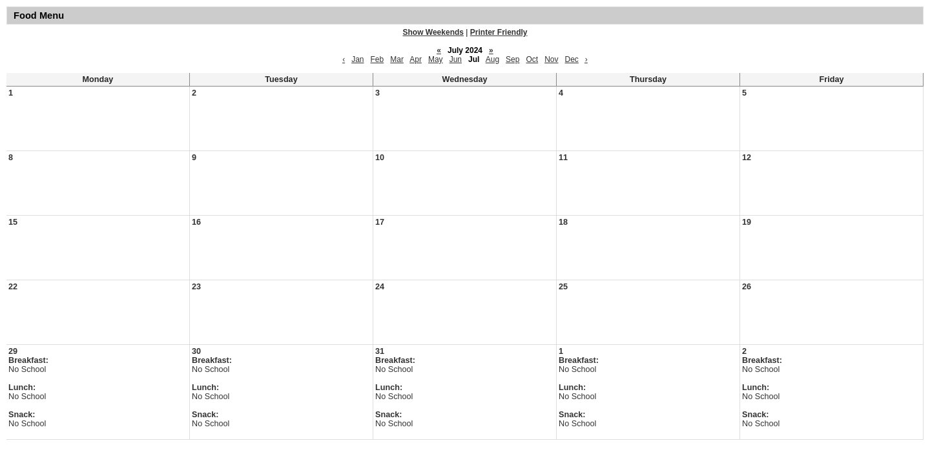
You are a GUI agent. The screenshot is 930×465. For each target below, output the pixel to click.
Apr (415, 59)
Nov (551, 59)
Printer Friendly (499, 32)
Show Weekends (433, 32)
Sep (512, 59)
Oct (532, 59)
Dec (572, 59)
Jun (456, 59)
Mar (397, 59)
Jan (357, 59)
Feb (377, 59)
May (435, 59)
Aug (492, 59)
